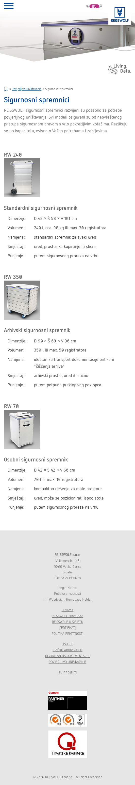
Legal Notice (68, 588)
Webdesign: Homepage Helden (70, 599)
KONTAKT (97, 7)
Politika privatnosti (67, 594)
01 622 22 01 (87, 6)
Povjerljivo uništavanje (26, 89)
